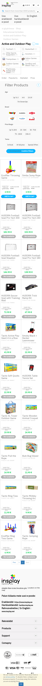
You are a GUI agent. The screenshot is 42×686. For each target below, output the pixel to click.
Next (27, 562)
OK (21, 684)
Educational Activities (13, 32)
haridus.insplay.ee (26, 605)
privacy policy (10, 677)
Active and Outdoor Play (14, 35)
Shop (18, 28)
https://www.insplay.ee (23, 602)
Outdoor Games (10, 39)
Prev (14, 562)
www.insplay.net (8, 611)
